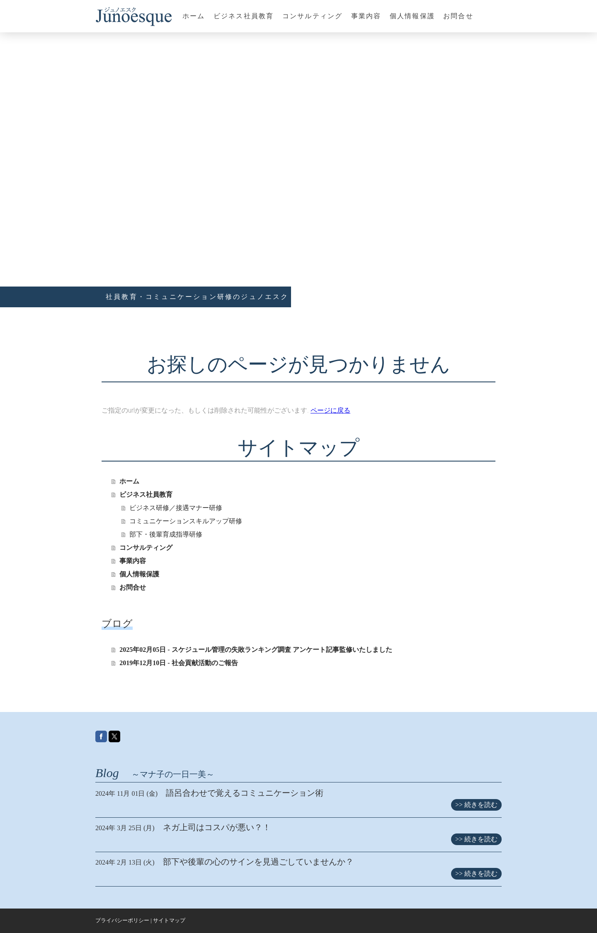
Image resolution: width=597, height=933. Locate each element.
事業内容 (366, 15)
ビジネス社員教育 (244, 15)
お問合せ (458, 15)
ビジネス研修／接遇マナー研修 (175, 507)
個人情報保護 (412, 15)
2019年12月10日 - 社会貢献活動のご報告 (178, 662)
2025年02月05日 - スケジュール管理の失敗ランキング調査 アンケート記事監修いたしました (255, 649)
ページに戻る (330, 410)
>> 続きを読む (476, 804)
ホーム (193, 15)
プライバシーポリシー (122, 920)
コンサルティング (312, 15)
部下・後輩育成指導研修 (165, 534)
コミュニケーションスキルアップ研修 (185, 521)
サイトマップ (169, 920)
